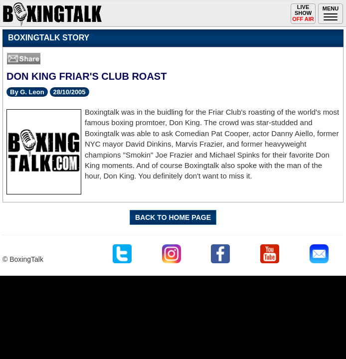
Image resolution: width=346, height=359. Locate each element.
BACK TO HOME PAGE (173, 217)
